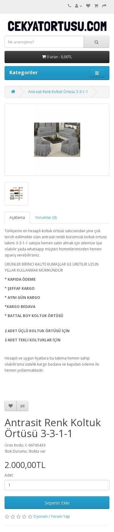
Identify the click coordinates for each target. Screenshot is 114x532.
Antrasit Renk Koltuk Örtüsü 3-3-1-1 (58, 91)
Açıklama (17, 217)
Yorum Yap (60, 516)
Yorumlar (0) (46, 217)
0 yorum (40, 516)
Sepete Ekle (57, 503)
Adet (9, 475)
